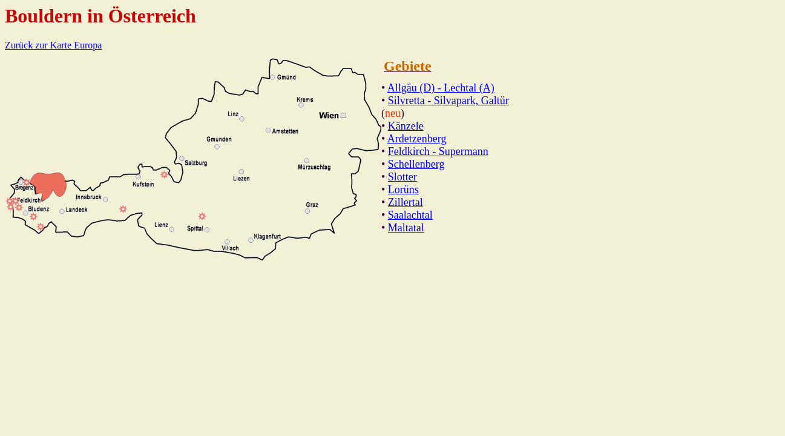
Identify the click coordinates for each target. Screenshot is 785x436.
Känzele (406, 126)
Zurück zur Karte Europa (53, 45)
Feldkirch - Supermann (438, 151)
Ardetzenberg (417, 139)
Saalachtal (410, 215)
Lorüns (403, 189)
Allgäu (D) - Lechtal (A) (440, 88)
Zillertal (405, 202)
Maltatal (406, 228)
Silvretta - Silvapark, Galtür (448, 100)
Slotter (402, 177)
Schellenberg (416, 164)
